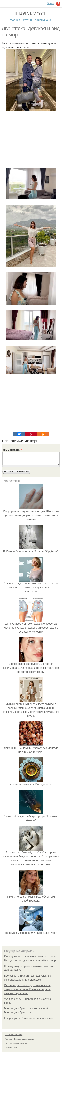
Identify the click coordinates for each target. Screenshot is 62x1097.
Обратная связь (11, 1047)
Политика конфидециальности (16, 1043)
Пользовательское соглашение (25, 1039)
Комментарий (12, 449)
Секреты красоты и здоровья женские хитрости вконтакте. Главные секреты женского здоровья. (27, 989)
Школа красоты (31, 13)
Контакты (8, 1039)
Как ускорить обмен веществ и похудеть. (29, 1018)
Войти (50, 3)
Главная (15, 20)
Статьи (27, 20)
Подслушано (43, 20)
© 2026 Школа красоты (13, 1035)
